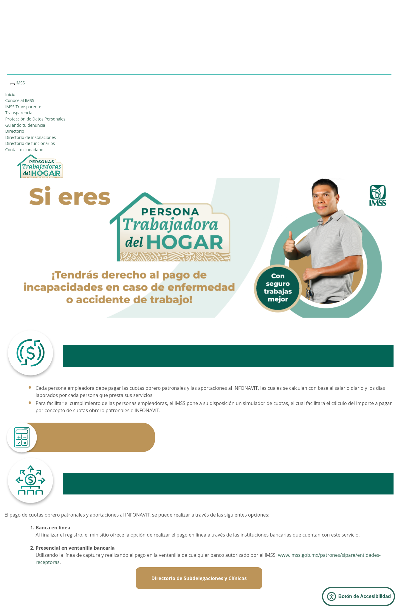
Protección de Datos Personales (35, 119)
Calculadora (199, 434)
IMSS (20, 83)
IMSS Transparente (23, 106)
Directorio (14, 131)
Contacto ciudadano (24, 149)
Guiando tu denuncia (25, 125)
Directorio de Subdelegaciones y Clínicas (199, 578)
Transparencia (18, 112)
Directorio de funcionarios (30, 143)
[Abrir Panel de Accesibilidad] (358, 596)
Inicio (10, 94)
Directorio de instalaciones (30, 137)
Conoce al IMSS (19, 100)
